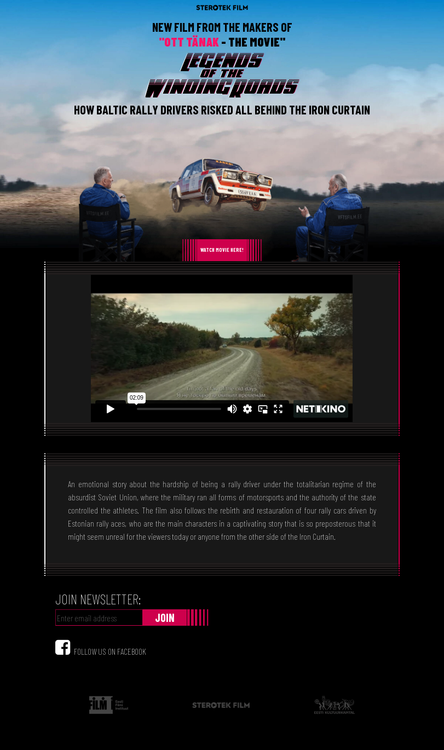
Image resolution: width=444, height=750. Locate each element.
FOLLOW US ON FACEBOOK (110, 651)
